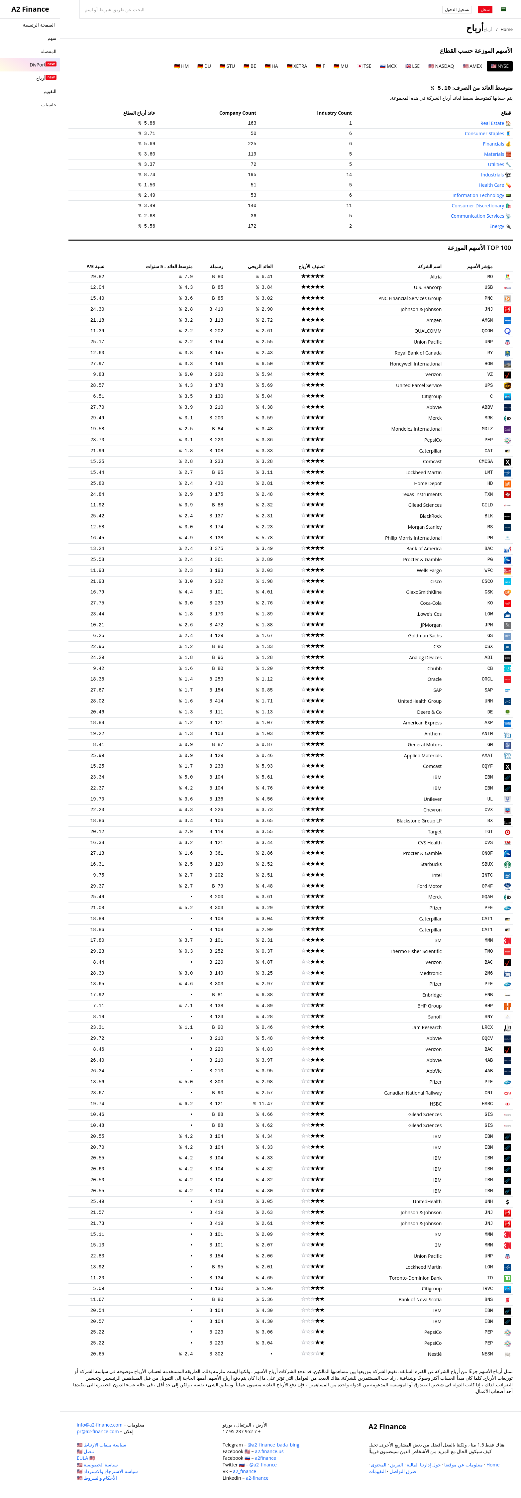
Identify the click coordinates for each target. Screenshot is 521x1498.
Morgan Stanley (425, 527)
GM (490, 744)
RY (490, 353)
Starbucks (431, 864)
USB (488, 287)
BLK (488, 516)
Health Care (491, 185)
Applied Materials (423, 755)
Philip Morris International (413, 538)
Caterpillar (430, 451)
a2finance (265, 1458)
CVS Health (430, 842)
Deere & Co (429, 712)
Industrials (492, 174)
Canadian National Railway (413, 1093)
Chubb (434, 668)
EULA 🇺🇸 (86, 1458)
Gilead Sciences (425, 505)
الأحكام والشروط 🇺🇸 (97, 1478)
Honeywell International (416, 364)
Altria (436, 276)
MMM (488, 940)
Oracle (435, 679)
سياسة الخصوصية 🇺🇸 (97, 1464)
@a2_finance (263, 1464)
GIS (488, 1114)
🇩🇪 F (320, 66)
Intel (437, 875)
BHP (488, 1006)
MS (490, 527)
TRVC (487, 1288)
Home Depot (428, 483)
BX (490, 820)
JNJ (488, 309)
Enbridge (432, 995)
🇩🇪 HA (271, 66)
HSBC (487, 1104)
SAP (488, 690)
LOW (488, 614)
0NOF (487, 853)
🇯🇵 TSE (364, 66)
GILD (487, 505)
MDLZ (487, 429)
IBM (488, 777)
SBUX (487, 864)
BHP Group (429, 1006)
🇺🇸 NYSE (500, 66)
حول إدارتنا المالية (424, 1464)
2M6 (488, 973)
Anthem (433, 733)
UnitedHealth (427, 1201)
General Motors (425, 744)
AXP (488, 722)
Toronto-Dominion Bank (415, 1278)
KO (490, 603)
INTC (487, 875)
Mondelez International (416, 429)
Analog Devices (425, 657)
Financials (493, 144)
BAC (488, 548)
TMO (488, 951)
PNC (488, 298)
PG (490, 559)
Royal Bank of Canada (418, 353)
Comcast (432, 461)
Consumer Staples (484, 133)
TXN (488, 494)
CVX (488, 809)
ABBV (487, 407)
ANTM (487, 733)
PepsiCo (433, 440)
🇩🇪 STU (227, 66)
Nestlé (435, 1354)
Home (506, 29)
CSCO (487, 581)
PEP (488, 440)
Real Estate (492, 123)
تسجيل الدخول (457, 9)
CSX (488, 646)
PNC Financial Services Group (410, 298)
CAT (488, 451)
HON (488, 364)
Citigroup (432, 396)
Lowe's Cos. (429, 614)
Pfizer (436, 908)
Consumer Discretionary (478, 205)
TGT (488, 831)
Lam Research (426, 1027)
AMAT (487, 755)
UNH (488, 701)
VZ (490, 374)
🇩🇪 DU (204, 66)
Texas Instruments (422, 494)
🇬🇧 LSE (412, 66)
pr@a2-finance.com (98, 1431)
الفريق (396, 1464)
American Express (422, 722)
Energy (496, 226)
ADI (488, 657)
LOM (488, 1267)
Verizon (433, 374)
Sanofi (435, 1017)
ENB (488, 995)
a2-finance (257, 1478)
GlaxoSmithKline (424, 592)
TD (490, 1278)
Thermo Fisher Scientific (416, 951)
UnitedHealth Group (420, 701)
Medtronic (430, 973)
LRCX (487, 1027)
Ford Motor (429, 886)
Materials (494, 154)
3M (438, 940)
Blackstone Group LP (419, 820)
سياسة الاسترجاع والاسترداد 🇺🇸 (107, 1471)
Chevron (432, 809)
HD (490, 483)
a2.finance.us (269, 1451)
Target (435, 831)
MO (490, 276)
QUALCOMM (428, 331)
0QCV (487, 1038)
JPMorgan (431, 625)
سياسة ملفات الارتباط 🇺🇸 (101, 1445)
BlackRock (431, 516)
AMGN (487, 320)
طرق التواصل (402, 1471)
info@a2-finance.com (100, 1425)
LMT (488, 472)
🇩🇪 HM (181, 66)
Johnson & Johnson (421, 309)
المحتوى (378, 1464)
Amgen (434, 320)
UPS (488, 385)
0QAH (487, 897)
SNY (488, 1016)
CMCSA (486, 461)
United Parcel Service (419, 385)
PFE (488, 907)
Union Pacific (428, 342)
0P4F (487, 886)
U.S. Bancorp (428, 287)
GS (490, 635)
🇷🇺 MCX (388, 66)
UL (490, 799)
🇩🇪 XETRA (297, 66)
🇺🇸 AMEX (472, 66)
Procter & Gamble (422, 559)
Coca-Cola (431, 603)
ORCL (487, 679)
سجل (485, 9)
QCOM (487, 331)
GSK (488, 592)
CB (490, 668)
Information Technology (478, 195)
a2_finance (244, 1471)
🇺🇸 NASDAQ (441, 66)
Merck (435, 418)
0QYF (487, 766)
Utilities (496, 164)
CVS (488, 842)
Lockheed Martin (423, 472)
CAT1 (487, 918)
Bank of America (424, 548)
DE (490, 712)
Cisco (436, 581)
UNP (488, 342)
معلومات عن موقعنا (463, 1464)
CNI (488, 1093)
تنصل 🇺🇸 (85, 1451)
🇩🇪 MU (341, 66)
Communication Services (477, 216)
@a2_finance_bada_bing (273, 1445)
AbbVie (434, 407)
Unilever (433, 799)
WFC (488, 570)
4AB (488, 1060)
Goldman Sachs (425, 635)
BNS (488, 1299)
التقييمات (377, 1471)
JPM (488, 625)
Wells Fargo (429, 570)
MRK (488, 418)
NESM (487, 1354)
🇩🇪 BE (250, 66)
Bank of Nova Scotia (420, 1299)
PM (490, 538)
